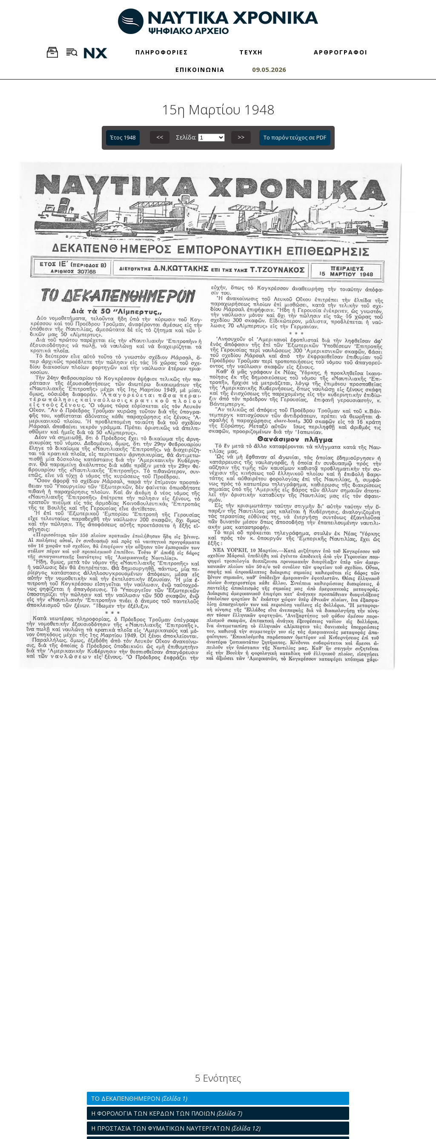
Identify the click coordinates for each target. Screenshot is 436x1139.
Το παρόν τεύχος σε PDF (295, 137)
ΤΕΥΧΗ (251, 52)
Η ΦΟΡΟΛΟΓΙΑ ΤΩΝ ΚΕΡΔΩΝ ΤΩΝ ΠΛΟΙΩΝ (166, 1113)
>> (241, 137)
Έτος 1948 (122, 137)
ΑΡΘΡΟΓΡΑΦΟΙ (340, 52)
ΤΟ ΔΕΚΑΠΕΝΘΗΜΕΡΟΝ (139, 1098)
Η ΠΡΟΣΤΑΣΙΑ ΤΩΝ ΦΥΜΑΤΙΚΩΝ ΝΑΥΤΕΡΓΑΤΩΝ (176, 1128)
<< (159, 137)
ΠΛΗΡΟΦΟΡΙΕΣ (161, 52)
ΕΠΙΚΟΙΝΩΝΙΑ (200, 69)
